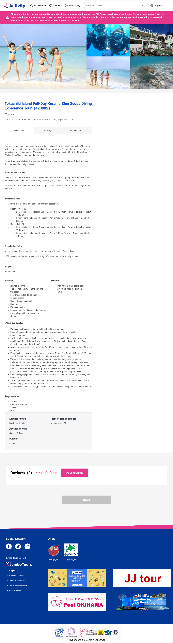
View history (74, 5)
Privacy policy (15, 591)
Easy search (40, 5)
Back (86, 499)
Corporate (13, 570)
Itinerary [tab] (47, 130)
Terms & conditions (17, 581)
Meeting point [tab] (76, 130)
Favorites (57, 5)
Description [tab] (19, 130)
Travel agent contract (18, 586)
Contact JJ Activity (16, 576)
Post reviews (74, 472)
